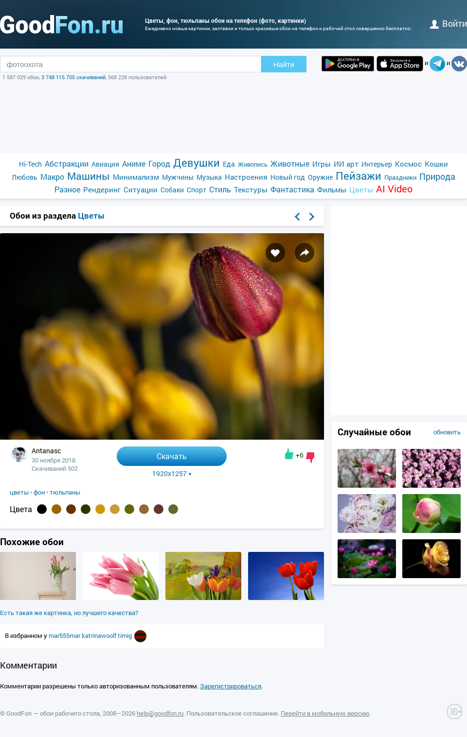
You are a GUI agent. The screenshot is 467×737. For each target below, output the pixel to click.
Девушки (196, 162)
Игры (321, 164)
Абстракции (67, 163)
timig (125, 635)
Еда (229, 164)
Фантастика (292, 189)
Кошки (436, 164)
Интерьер (376, 164)
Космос (408, 164)
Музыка (209, 177)
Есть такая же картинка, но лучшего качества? (69, 612)
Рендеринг (102, 189)
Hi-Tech (30, 164)
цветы (19, 492)
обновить (447, 431)
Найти (283, 64)
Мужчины (178, 177)
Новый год (287, 177)
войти (448, 23)
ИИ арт (346, 164)
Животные (289, 163)
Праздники (400, 177)
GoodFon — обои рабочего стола (53, 713)
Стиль (220, 189)
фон (39, 492)
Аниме (133, 163)
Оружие (320, 177)
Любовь (24, 177)
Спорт (196, 189)
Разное (67, 189)
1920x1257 (172, 473)
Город (159, 163)
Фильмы (331, 189)
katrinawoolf (100, 635)
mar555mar (65, 635)
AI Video (394, 188)
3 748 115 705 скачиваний (73, 77)
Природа (437, 176)
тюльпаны (65, 492)
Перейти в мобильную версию (325, 713)
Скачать (172, 456)
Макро (52, 176)
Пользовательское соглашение (232, 713)
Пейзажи (358, 175)
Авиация (105, 164)
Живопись (253, 164)
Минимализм (136, 177)
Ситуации (141, 189)
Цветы (361, 189)
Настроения (246, 177)
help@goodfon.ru (160, 713)
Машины (88, 176)
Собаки (172, 189)
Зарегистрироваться (230, 686)
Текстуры (251, 189)
